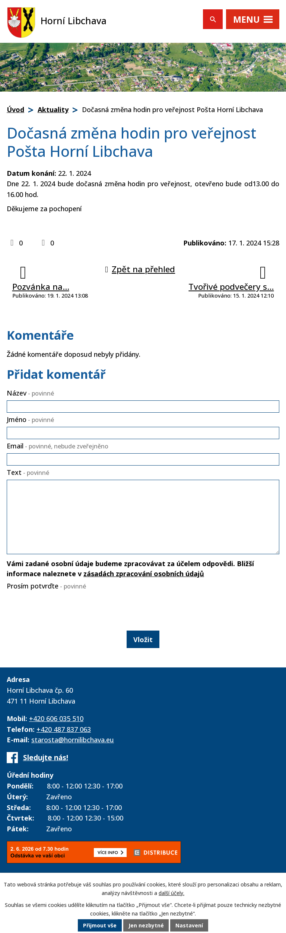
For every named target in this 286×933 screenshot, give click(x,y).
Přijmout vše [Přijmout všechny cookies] (100, 925)
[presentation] (61, 608)
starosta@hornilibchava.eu (72, 739)
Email (57, 445)
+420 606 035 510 (56, 718)
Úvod (15, 109)
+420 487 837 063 (63, 729)
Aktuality (53, 109)
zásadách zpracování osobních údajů (143, 573)
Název (30, 392)
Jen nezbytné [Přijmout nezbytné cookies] (146, 925)
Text (28, 472)
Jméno (30, 419)
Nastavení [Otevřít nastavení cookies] (189, 925)
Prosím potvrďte (46, 585)
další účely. (171, 892)
